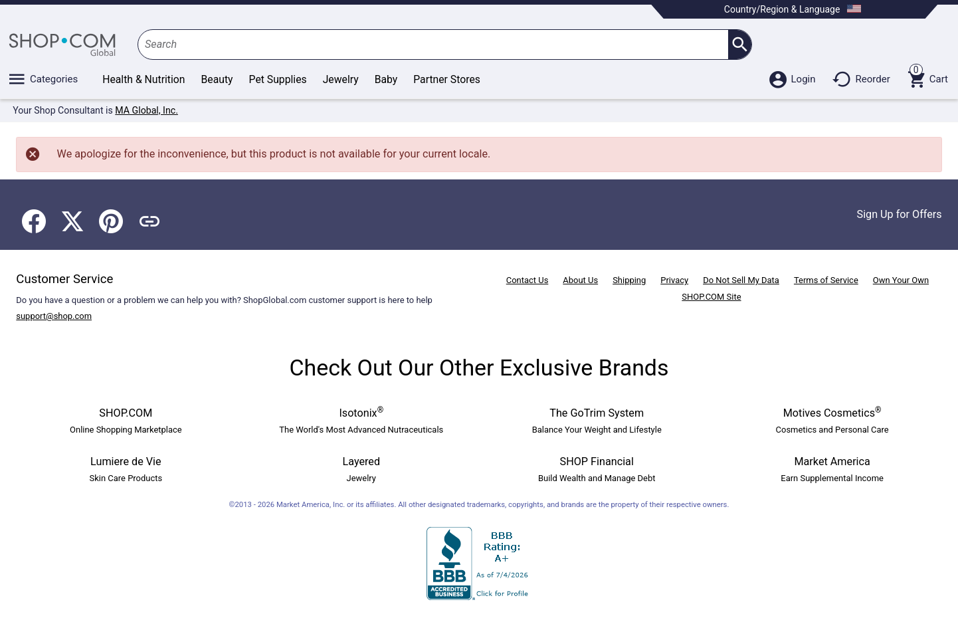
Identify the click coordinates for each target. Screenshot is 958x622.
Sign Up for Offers (899, 214)
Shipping (629, 280)
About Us (580, 280)
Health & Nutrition (143, 79)
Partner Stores (446, 79)
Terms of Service (826, 280)
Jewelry (341, 79)
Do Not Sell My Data (741, 280)
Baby (386, 79)
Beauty (217, 79)
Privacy (674, 280)
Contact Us (527, 280)
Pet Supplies (278, 79)
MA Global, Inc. (146, 110)
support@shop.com (54, 316)
